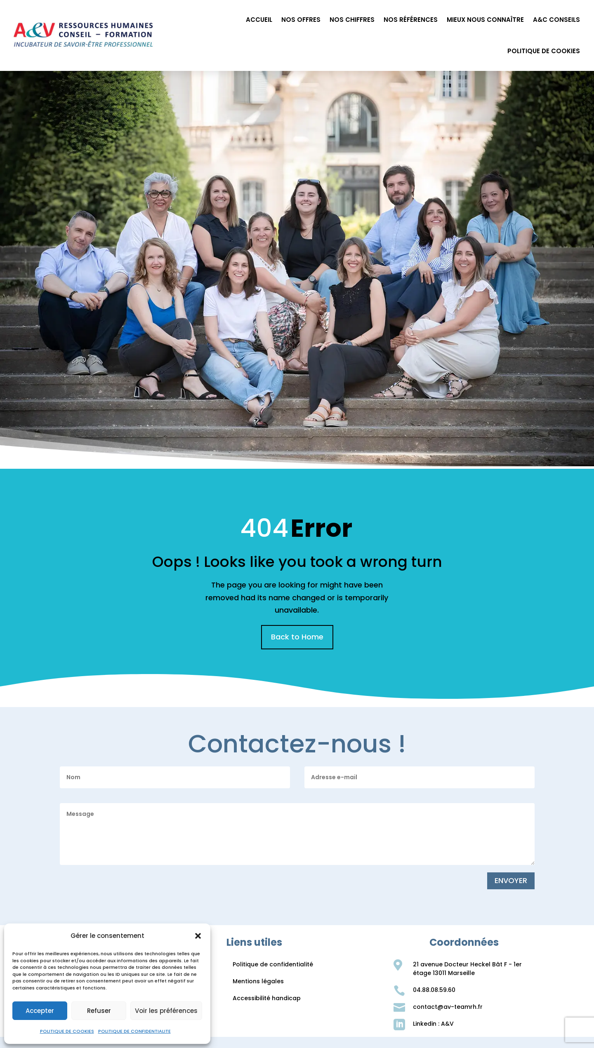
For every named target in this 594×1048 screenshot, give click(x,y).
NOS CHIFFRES (352, 19)
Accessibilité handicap (267, 998)
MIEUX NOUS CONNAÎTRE (485, 19)
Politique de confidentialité (273, 964)
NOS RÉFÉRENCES (411, 19)
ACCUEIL (259, 19)
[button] (198, 936)
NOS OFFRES (301, 19)
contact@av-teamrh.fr (448, 1007)
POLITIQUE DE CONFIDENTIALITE (134, 1031)
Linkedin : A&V (433, 1024)
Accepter (40, 1010)
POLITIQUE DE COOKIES (67, 1031)
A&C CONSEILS (556, 19)
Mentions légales (258, 981)
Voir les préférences (166, 1010)
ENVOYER (511, 880)
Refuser (99, 1010)
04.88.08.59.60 (434, 990)
